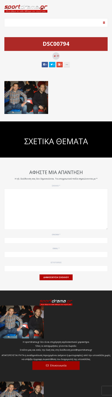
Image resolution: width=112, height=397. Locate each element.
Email (56, 248)
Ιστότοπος (56, 262)
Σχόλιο (56, 185)
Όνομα (56, 234)
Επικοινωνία (58, 365)
